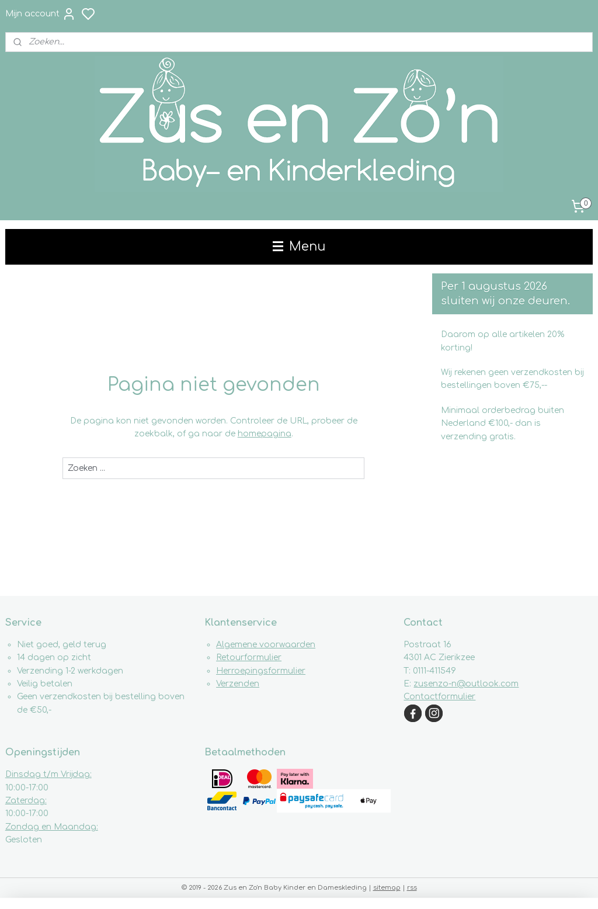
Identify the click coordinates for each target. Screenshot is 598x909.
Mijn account (40, 14)
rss (412, 887)
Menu (299, 247)
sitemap (387, 887)
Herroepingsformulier (260, 671)
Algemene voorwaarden (265, 644)
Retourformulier (248, 657)
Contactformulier (439, 696)
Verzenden (237, 683)
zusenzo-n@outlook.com (466, 683)
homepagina (264, 433)
